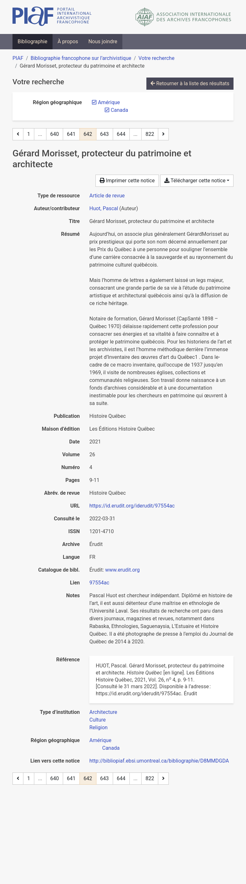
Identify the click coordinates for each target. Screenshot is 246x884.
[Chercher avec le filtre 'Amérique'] (100, 740)
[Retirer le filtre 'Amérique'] (109, 102)
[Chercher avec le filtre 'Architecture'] (103, 712)
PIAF (17, 58)
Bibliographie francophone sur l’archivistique (80, 58)
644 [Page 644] (121, 134)
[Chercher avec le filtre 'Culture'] (97, 720)
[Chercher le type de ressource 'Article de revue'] (107, 196)
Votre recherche (156, 58)
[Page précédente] (17, 134)
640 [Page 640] (54, 134)
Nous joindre (102, 41)
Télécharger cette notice (195, 181)
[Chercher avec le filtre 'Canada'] (110, 748)
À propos (68, 41)
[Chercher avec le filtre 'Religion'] (98, 727)
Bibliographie (32, 41)
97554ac (99, 583)
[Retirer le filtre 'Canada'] (119, 110)
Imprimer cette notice (127, 181)
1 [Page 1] (28, 134)
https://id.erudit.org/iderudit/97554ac (132, 506)
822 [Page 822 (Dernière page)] (149, 134)
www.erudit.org (122, 570)
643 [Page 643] (104, 134)
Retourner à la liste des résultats (190, 83)
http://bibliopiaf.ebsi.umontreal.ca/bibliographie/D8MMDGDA (159, 761)
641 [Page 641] (71, 134)
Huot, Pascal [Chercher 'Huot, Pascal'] (103, 208)
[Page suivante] (163, 134)
